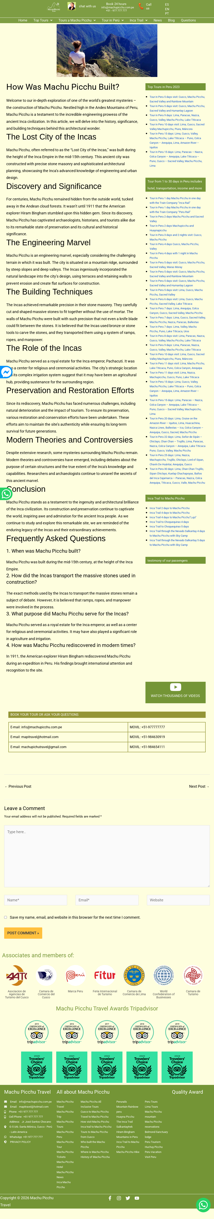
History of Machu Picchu (95, 1157)
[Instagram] (119, 1198)
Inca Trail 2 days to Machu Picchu (170, 508)
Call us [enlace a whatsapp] (149, 6)
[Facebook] (110, 1198)
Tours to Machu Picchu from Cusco (94, 1134)
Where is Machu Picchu (95, 1152)
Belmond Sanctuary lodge (156, 1134)
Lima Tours (151, 1106)
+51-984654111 (153, 747)
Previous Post (18, 786)
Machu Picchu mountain (153, 1114)
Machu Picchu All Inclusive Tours (91, 1104)
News (158, 20)
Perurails (121, 1101)
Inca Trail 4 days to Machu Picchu (170, 512)
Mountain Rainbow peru (127, 1109)
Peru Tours (151, 1101)
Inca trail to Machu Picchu (96, 1126)
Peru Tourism (152, 1142)
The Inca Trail (124, 1121)
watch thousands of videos (175, 696)
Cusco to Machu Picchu (95, 1111)
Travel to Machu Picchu (94, 1116)
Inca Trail (138, 20)
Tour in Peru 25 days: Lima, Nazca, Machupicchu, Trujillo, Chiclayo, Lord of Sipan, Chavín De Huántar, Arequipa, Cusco (177, 460)
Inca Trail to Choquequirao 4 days (169, 521)
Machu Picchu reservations (153, 1124)
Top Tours (42, 20)
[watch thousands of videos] (175, 687)
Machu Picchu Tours (65, 1124)
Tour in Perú (113, 20)
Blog (171, 20)
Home (22, 20)
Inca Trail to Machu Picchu (127, 1144)
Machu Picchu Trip (65, 1114)
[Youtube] (137, 1198)
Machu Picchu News (65, 1175)
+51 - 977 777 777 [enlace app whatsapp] (116, 10)
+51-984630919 (153, 737)
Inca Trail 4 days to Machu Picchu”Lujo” (173, 517)
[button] (42, 20)
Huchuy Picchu (154, 1147)
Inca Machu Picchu (64, 1185)
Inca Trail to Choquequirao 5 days (169, 526)
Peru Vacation (153, 1152)
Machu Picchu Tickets (65, 1154)
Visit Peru (150, 1157)
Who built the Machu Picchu (93, 1144)
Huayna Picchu (125, 1116)
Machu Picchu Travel (65, 1104)
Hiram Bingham (125, 1131)
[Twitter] (128, 1198)
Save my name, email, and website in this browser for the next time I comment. (75, 917)
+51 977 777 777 (28, 1111)
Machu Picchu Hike (127, 1152)
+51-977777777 (153, 727)
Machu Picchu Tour (65, 1144)
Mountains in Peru (127, 1136)
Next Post (199, 786)
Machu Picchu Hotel (65, 1164)
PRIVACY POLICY (20, 1142)
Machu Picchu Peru (65, 1134)
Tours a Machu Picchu (77, 20)
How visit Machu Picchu (95, 1121)
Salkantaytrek (124, 1126)
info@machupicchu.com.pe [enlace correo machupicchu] (117, 7)
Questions (188, 20)
